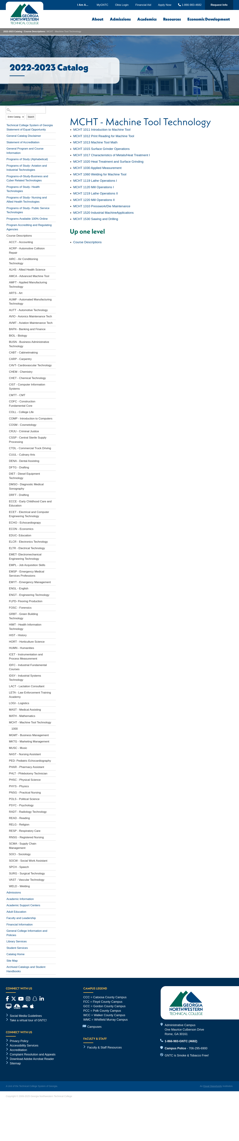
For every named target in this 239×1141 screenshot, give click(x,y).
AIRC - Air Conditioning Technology (23, 261)
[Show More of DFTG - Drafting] (54, 467)
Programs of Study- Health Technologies (23, 189)
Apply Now (164, 4)
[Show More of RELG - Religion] (54, 824)
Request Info (219, 4)
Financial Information (19, 924)
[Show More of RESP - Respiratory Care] (54, 830)
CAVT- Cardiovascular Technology (30, 365)
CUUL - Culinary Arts (22, 454)
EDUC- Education (20, 535)
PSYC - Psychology (21, 805)
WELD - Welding (19, 886)
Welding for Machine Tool (99, 174)
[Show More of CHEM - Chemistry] (54, 371)
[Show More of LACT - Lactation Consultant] (54, 685)
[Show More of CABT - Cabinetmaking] (54, 352)
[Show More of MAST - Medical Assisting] (54, 709)
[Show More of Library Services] (54, 941)
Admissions (120, 19)
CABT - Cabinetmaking (23, 352)
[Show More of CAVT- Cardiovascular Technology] (54, 364)
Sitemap (15, 1063)
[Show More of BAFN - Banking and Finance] (54, 328)
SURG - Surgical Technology (27, 873)
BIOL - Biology (18, 335)
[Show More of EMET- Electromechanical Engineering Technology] (54, 554)
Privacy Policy (19, 1041)
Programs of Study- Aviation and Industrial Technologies (26, 168)
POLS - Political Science (24, 799)
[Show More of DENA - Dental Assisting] (54, 460)
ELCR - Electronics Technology (28, 541)
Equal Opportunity (212, 1086)
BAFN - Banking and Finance (27, 329)
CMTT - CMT (17, 395)
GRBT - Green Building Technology (23, 616)
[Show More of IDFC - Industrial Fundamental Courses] (54, 664)
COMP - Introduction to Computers (30, 418)
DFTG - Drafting (19, 467)
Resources (172, 19)
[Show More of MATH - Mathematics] (54, 715)
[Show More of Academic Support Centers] (54, 904)
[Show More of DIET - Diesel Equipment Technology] (54, 473)
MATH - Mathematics (22, 716)
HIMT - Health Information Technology (25, 627)
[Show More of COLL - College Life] (54, 411)
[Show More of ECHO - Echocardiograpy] (54, 522)
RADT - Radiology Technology (28, 811)
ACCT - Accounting (21, 242)
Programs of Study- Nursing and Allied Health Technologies (26, 199)
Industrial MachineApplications (103, 212)
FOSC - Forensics (20, 607)
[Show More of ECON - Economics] (54, 528)
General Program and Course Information (24, 151)
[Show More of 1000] (54, 728)
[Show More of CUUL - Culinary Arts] (54, 454)
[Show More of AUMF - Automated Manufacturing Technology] (54, 299)
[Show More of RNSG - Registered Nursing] (54, 836)
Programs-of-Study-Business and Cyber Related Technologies (27, 178)
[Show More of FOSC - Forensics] (54, 607)
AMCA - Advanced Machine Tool (29, 276)
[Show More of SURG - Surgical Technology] (54, 873)
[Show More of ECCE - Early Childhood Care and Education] (54, 501)
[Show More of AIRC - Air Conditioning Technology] (54, 258)
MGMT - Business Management (29, 735)
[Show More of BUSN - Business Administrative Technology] (54, 341)
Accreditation (18, 1050)
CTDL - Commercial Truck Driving (30, 448)
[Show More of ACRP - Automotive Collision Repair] (54, 248)
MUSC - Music (18, 748)
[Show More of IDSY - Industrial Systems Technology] (54, 675)
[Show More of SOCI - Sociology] (54, 853)
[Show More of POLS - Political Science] (54, 798)
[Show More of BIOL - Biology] (54, 335)
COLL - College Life (21, 412)
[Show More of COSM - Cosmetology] (54, 424)
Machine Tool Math (95, 142)
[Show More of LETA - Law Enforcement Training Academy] (54, 692)
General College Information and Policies (26, 933)
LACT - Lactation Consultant (26, 686)
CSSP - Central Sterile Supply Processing (27, 440)
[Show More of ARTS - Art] (54, 292)
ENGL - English (18, 588)
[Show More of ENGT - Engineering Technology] (54, 594)
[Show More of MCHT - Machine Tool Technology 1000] (54, 722)
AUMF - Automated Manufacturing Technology (30, 301)
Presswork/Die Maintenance (101, 206)
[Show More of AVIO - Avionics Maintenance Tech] (54, 315)
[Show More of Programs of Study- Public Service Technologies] (54, 207)
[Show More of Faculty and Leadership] (54, 917)
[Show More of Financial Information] (54, 924)
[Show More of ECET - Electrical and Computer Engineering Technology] (54, 511)
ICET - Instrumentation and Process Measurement (26, 656)
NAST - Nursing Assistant (25, 754)
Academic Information (20, 899)
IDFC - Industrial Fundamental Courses (28, 667)
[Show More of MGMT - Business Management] (54, 734)
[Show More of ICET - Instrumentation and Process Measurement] (54, 654)
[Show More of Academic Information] (54, 898)
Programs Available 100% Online (27, 218)
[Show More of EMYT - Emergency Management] (54, 581)
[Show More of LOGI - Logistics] (54, 702)
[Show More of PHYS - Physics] (54, 785)
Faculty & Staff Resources (104, 1047)
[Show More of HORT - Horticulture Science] (54, 641)
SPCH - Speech (19, 867)
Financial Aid (143, 4)
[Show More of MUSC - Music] (54, 747)
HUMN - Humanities (21, 648)
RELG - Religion (19, 824)
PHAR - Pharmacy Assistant (26, 767)
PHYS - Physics (19, 786)
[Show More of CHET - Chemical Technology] (54, 377)
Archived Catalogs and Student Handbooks (25, 969)
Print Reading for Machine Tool (103, 136)
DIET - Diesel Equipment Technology (24, 476)
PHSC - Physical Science (25, 779)
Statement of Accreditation (22, 142)
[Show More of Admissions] (54, 892)
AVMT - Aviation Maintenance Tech (30, 322)
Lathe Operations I (95, 180)
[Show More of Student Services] (54, 947)
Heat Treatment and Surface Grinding (108, 161)
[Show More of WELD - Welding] (54, 885)
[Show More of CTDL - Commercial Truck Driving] (54, 447)
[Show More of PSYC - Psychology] (54, 804)
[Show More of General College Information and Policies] (54, 930)
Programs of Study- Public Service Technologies (27, 210)
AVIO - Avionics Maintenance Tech (30, 316)
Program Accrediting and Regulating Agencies (29, 227)
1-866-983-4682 (189, 4)
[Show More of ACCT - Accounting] (54, 241)
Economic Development (208, 19)
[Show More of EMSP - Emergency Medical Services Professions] (54, 571)
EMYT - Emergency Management (30, 582)
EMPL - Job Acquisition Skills (27, 565)
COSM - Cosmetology (22, 424)
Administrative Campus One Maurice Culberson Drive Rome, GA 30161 (184, 1029)
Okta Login (121, 4)
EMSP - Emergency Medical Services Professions (26, 573)
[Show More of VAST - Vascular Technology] (54, 879)
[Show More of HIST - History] (54, 634)
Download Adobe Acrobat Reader (32, 1059)
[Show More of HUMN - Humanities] (54, 647)
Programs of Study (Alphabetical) (27, 159)
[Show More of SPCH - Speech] (54, 866)
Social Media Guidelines (26, 1015)
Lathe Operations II (95, 193)
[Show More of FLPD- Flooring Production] (54, 600)
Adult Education (16, 911)
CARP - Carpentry (20, 359)
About (97, 19)
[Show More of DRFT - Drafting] (54, 494)
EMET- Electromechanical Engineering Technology (25, 556)
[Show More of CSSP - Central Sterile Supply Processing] (54, 437)
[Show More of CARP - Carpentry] (54, 358)
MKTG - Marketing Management (29, 741)
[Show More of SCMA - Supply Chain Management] (54, 843)
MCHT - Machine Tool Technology (30, 722)
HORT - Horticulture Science (27, 641)
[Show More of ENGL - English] (54, 588)
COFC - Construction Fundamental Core (22, 403)
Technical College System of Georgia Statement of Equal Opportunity (29, 127)
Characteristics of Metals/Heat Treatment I (111, 155)
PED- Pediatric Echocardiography (30, 760)
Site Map (12, 960)
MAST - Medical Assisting (25, 709)
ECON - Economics (21, 529)
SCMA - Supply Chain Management (22, 846)
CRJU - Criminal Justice (24, 431)
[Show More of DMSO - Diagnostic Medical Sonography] (54, 483)
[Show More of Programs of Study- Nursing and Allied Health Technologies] (54, 197)
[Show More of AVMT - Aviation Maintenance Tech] (54, 322)
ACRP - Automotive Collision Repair (27, 250)
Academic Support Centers (23, 905)
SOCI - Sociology (20, 854)
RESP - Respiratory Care (24, 830)
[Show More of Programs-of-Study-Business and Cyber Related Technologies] (54, 175)
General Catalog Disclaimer (23, 135)
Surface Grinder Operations (101, 149)
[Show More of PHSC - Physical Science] (54, 779)
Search (31, 117)
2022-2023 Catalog (12, 31)
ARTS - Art (15, 293)
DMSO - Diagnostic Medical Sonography (26, 486)
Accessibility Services (24, 1045)
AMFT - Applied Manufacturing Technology (28, 284)
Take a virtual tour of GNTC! (28, 1020)
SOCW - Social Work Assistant (28, 860)
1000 (14, 728)
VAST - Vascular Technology (26, 879)
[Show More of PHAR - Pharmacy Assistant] (54, 766)
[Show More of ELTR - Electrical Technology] (54, 547)
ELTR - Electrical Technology (27, 548)
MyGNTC (102, 4)
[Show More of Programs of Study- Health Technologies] (54, 186)
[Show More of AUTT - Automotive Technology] (54, 309)
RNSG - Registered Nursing (26, 837)
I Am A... (82, 4)
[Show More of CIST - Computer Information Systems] (54, 384)
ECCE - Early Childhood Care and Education (30, 503)
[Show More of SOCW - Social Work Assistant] (54, 860)
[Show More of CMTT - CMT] (54, 394)
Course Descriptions (34, 31)
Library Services (16, 941)
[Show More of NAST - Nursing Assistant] (54, 753)
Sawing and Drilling (95, 219)
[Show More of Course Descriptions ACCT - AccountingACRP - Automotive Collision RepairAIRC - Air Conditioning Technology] (54, 235)
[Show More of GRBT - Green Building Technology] (54, 613)
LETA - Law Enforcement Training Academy (30, 694)
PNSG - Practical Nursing (25, 792)
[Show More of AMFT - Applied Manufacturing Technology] (54, 282)
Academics (147, 19)
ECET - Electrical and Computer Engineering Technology (29, 514)
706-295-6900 (198, 1048)
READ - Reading (19, 818)
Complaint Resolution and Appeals (32, 1054)
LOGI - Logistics (19, 703)
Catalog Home (15, 954)
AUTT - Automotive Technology (28, 310)
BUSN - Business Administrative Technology (29, 344)
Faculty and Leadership (21, 918)
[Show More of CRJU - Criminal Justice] (54, 430)
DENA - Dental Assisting (24, 461)
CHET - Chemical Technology (27, 378)
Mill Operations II (94, 200)
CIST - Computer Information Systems (27, 386)
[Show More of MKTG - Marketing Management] (54, 741)
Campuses (94, 1026)
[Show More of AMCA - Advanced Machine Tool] (54, 275)
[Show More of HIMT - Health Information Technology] (54, 624)
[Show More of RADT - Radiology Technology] (54, 811)
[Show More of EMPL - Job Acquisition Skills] (54, 564)
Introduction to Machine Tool (101, 129)
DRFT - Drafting (19, 495)
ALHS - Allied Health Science (27, 269)
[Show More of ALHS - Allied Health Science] (54, 269)
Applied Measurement (97, 168)
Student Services (17, 948)
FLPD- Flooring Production (25, 601)
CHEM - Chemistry (21, 371)
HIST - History (18, 635)
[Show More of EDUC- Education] (54, 535)
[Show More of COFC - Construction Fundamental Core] (54, 401)
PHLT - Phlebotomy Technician (28, 773)
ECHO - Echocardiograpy (25, 522)
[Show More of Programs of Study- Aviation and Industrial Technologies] (54, 165)
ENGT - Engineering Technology (29, 595)
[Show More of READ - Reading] (54, 817)
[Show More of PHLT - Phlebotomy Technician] (54, 773)
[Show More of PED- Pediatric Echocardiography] (54, 760)
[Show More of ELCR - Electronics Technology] (54, 541)
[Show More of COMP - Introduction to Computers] (54, 418)
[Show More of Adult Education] (54, 911)
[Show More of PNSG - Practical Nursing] (54, 792)
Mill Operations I (93, 187)
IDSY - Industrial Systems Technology (25, 678)
